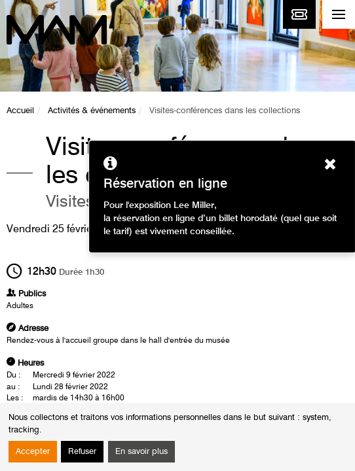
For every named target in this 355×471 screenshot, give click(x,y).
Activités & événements (92, 111)
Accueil (20, 111)
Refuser (82, 451)
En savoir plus (141, 451)
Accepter (33, 451)
